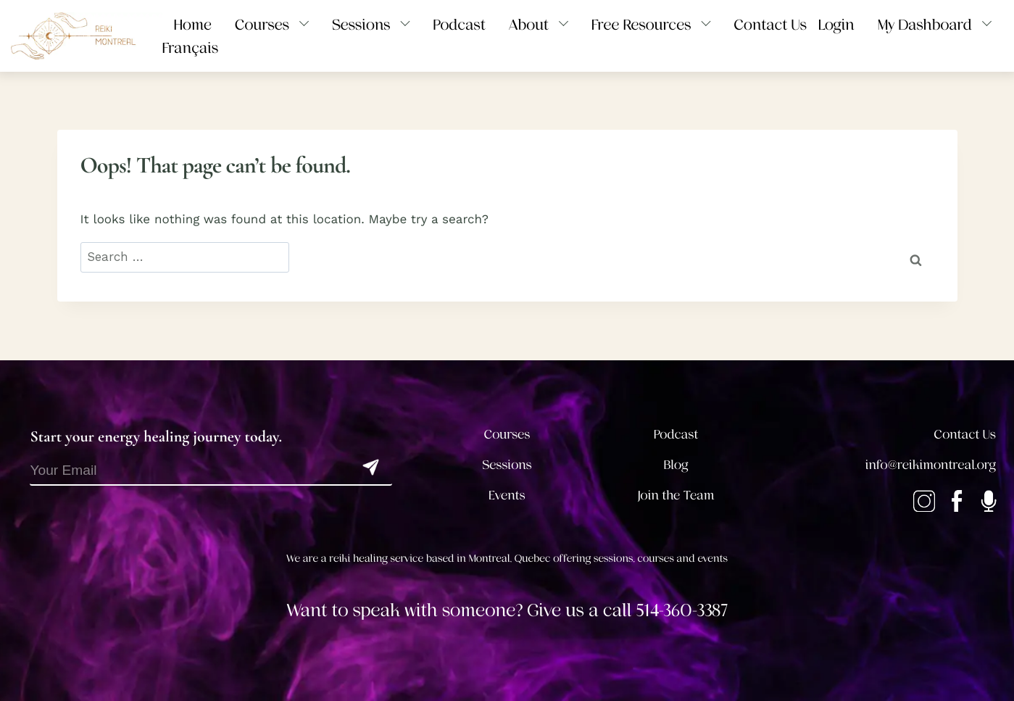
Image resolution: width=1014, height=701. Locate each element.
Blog (676, 465)
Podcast (676, 435)
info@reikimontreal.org (930, 465)
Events (507, 496)
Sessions (507, 465)
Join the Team (676, 496)
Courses (507, 435)
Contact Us (965, 435)
